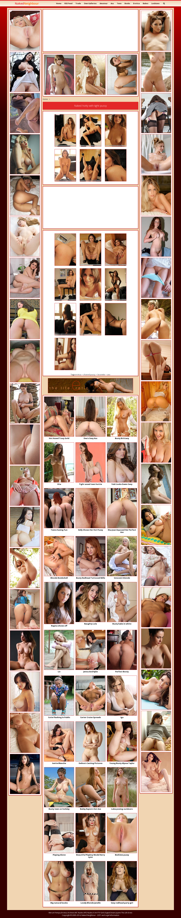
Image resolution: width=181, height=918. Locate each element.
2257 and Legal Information (108, 915)
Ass (112, 3)
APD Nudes (88, 912)
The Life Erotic (126, 912)
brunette (101, 374)
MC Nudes (79, 912)
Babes (145, 3)
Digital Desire (110, 912)
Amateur (104, 3)
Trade (78, 3)
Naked (27, 3)
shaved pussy (89, 374)
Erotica (136, 3)
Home (58, 3)
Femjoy (58, 912)
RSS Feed (68, 3)
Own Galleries (90, 3)
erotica (78, 374)
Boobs (127, 3)
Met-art (51, 912)
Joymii (118, 912)
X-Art (95, 912)
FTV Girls (100, 912)
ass (108, 374)
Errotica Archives (68, 912)
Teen (119, 3)
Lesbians (155, 3)
